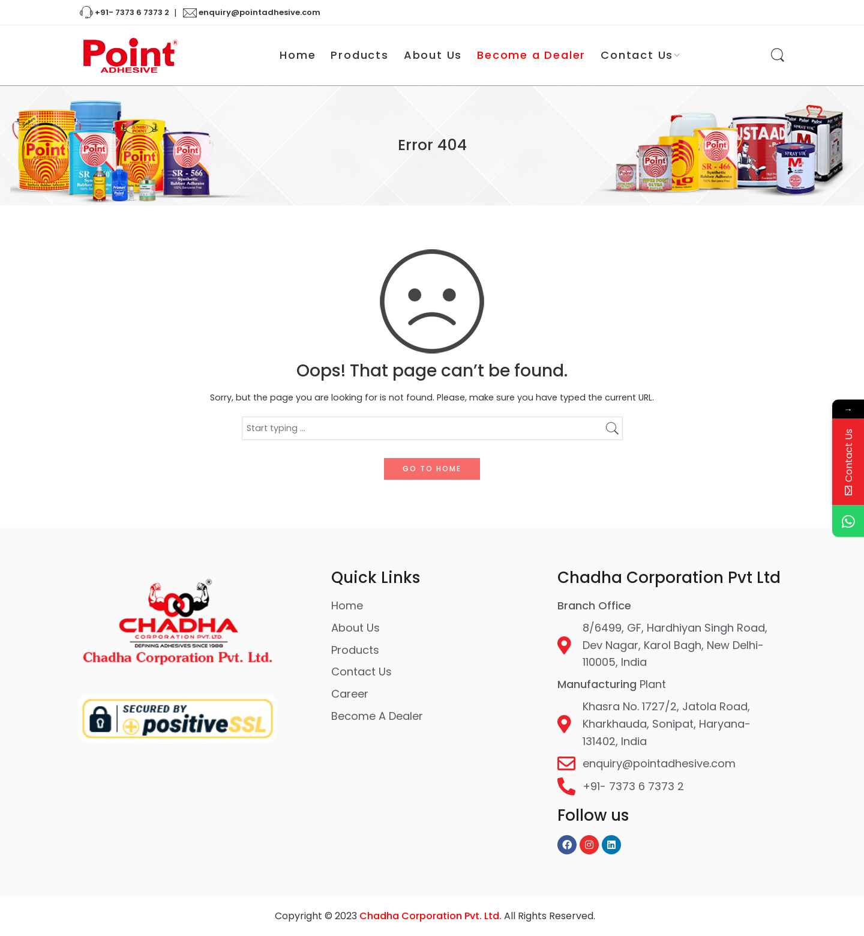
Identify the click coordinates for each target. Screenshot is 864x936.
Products (359, 54)
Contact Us (637, 55)
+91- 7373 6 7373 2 (123, 13)
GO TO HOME (432, 468)
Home (298, 54)
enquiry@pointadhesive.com (252, 13)
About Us (433, 54)
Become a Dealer (531, 54)
